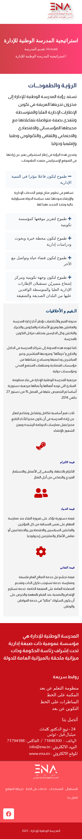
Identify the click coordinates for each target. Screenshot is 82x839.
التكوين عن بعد (65, 708)
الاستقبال (71, 789)
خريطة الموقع (14, 789)
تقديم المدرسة (34, 49)
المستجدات (56, 789)
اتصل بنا (73, 797)
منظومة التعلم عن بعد (59, 688)
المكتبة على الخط (63, 694)
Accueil (52, 49)
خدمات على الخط (36, 789)
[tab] (41, 179)
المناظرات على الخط (59, 701)
